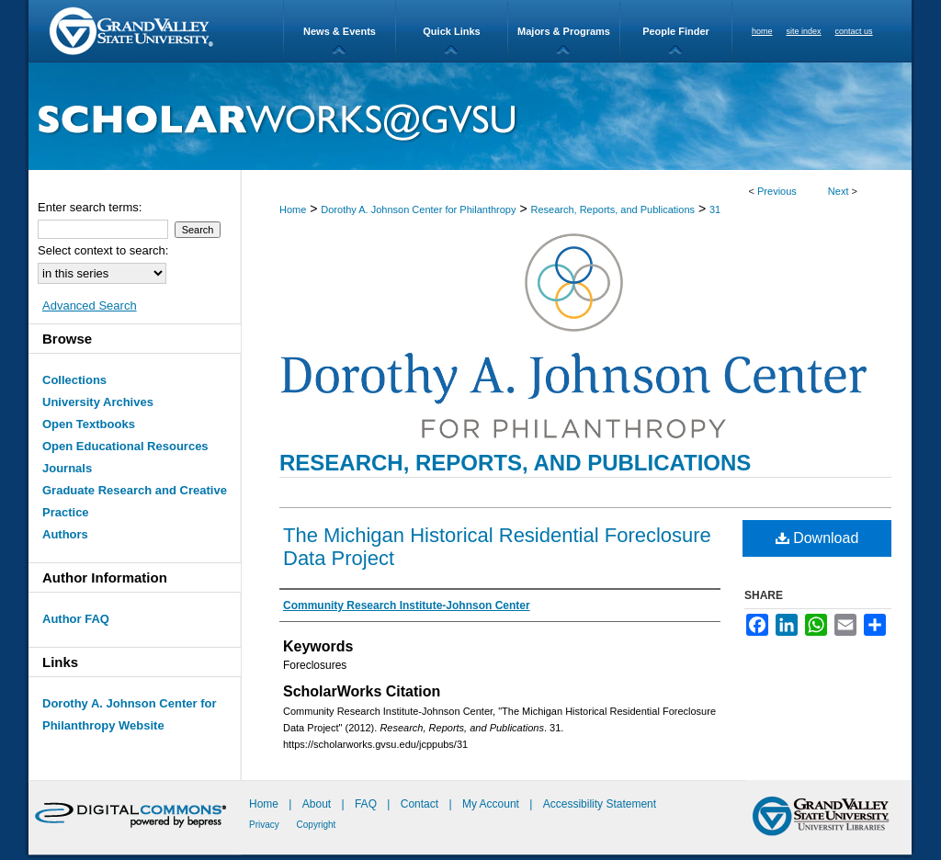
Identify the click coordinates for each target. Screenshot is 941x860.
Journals (67, 468)
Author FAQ (75, 619)
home (762, 31)
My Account (492, 804)
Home (292, 209)
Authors (65, 534)
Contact (419, 804)
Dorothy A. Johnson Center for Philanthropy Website (129, 714)
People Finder (675, 31)
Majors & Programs (563, 31)
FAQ (367, 804)
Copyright (316, 825)
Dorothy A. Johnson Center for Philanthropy (418, 209)
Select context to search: (103, 250)
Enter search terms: (90, 207)
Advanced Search (89, 305)
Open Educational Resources (125, 446)
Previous (777, 191)
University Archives (97, 402)
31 (714, 209)
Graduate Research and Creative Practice (134, 501)
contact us (854, 31)
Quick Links (451, 31)
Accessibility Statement (599, 804)
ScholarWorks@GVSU (470, 116)
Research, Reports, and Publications (612, 209)
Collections (74, 380)
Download (817, 538)
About (318, 804)
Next (838, 191)
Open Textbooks (88, 424)
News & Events (339, 31)
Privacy (265, 825)
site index (804, 31)
